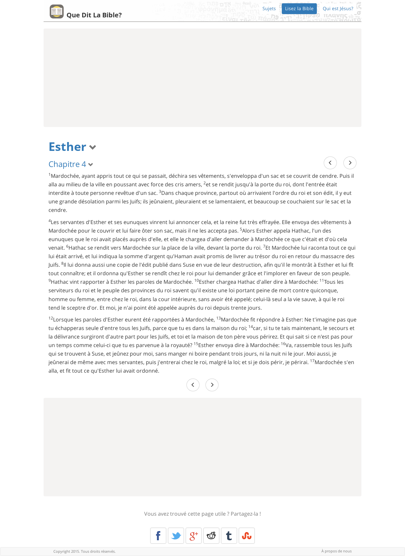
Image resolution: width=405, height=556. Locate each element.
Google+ (193, 535)
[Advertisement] (202, 78)
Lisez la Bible (299, 8)
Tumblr (229, 535)
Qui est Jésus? (338, 8)
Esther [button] (72, 146)
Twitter (176, 535)
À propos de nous (336, 550)
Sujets (269, 8)
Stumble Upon (247, 535)
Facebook (158, 535)
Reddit (211, 535)
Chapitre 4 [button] (70, 163)
